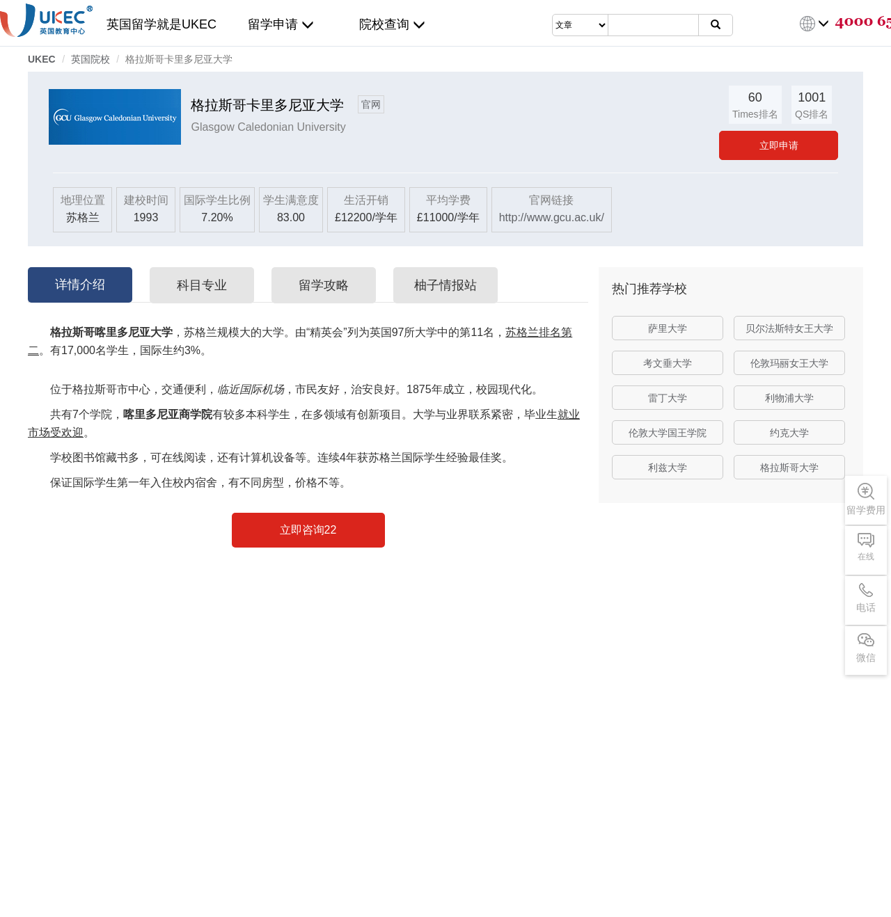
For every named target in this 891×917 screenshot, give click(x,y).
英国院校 (90, 59)
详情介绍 (80, 285)
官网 (371, 104)
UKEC (42, 59)
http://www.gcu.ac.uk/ (551, 217)
